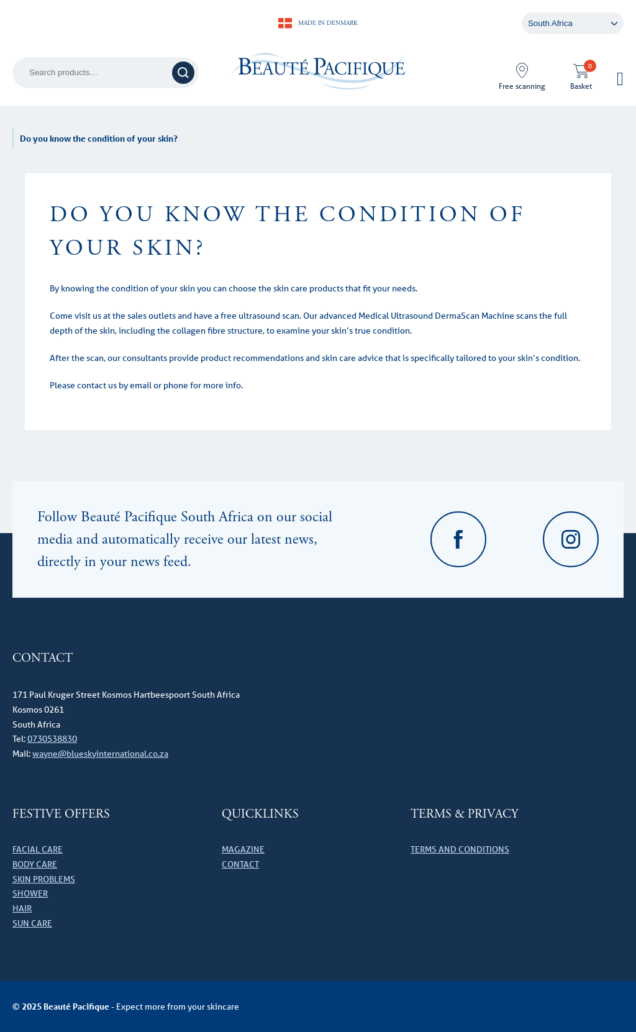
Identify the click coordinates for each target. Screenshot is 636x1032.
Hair (22, 908)
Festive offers (61, 814)
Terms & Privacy (464, 814)
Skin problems (43, 879)
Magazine (243, 849)
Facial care (37, 849)
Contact (240, 864)
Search (185, 72)
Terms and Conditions (460, 849)
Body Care (34, 864)
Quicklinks (260, 814)
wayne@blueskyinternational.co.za (100, 753)
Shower (30, 893)
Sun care (32, 923)
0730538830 (52, 738)
